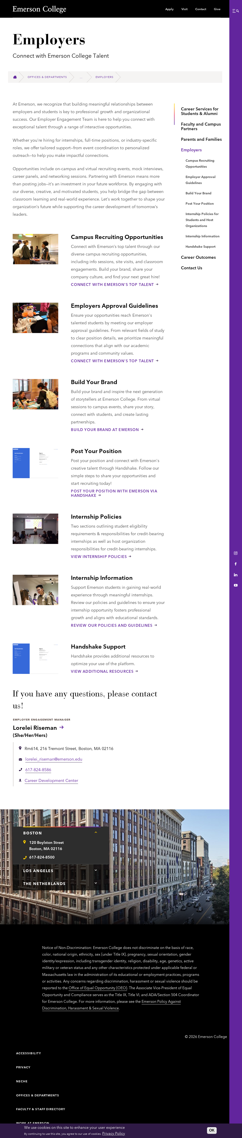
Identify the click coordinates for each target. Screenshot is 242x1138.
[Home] (17, 77)
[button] (235, 11)
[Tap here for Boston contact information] (96, 832)
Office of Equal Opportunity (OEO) (98, 987)
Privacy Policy (113, 1133)
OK (212, 1130)
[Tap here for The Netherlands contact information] (96, 883)
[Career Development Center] (83, 77)
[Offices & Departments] (49, 77)
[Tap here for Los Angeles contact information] (96, 870)
